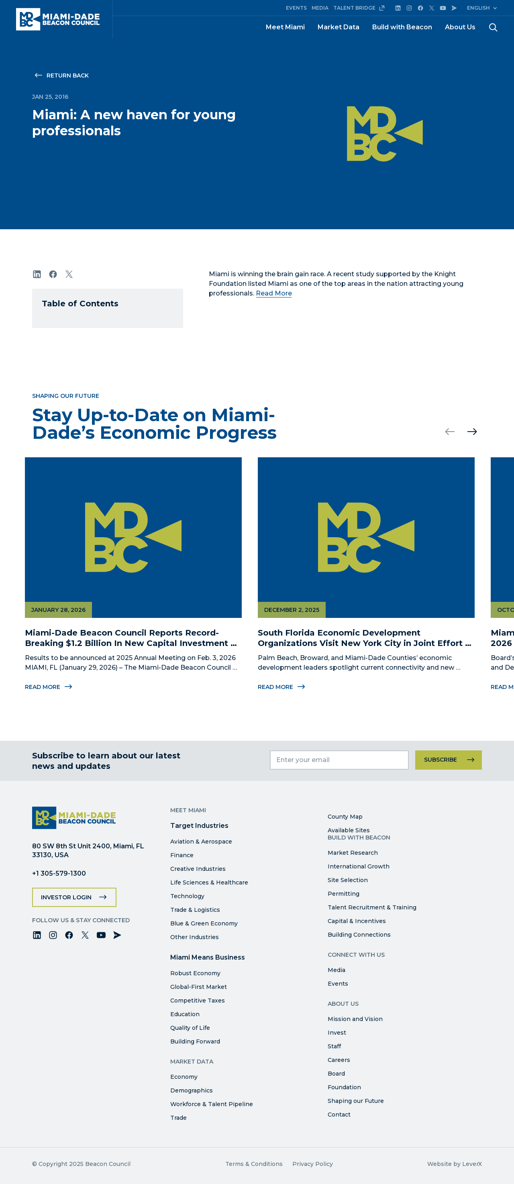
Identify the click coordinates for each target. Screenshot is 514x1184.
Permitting (343, 893)
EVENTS (296, 8)
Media (336, 970)
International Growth (359, 866)
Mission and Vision (355, 1019)
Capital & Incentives (357, 921)
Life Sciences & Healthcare (209, 882)
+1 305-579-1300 (59, 873)
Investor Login (66, 897)
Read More (274, 293)
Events (338, 983)
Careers (339, 1060)
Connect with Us (356, 954)
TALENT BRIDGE (359, 8)
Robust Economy (195, 973)
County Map (345, 816)
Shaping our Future (356, 1101)
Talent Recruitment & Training (372, 907)
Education (185, 1014)
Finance (182, 855)
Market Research (353, 852)
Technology (187, 896)
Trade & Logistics (195, 909)
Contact (339, 1114)
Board (336, 1073)
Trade (178, 1117)
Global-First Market (198, 986)
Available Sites (349, 830)
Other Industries (194, 937)
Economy (184, 1076)
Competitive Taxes (197, 1000)
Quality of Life (190, 1027)
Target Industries (199, 825)
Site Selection (348, 880)
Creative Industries (198, 868)
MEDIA (320, 8)
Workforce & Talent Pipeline (211, 1104)
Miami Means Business (207, 957)
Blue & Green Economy (204, 923)
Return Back (68, 75)
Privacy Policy (312, 1164)
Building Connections (359, 934)
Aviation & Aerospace (201, 841)
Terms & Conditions (254, 1164)
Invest (337, 1032)
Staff (334, 1046)
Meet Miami (285, 27)
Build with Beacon (402, 27)
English (478, 8)
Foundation (344, 1087)
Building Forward (195, 1041)
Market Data (338, 27)
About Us (460, 27)
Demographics (191, 1090)
